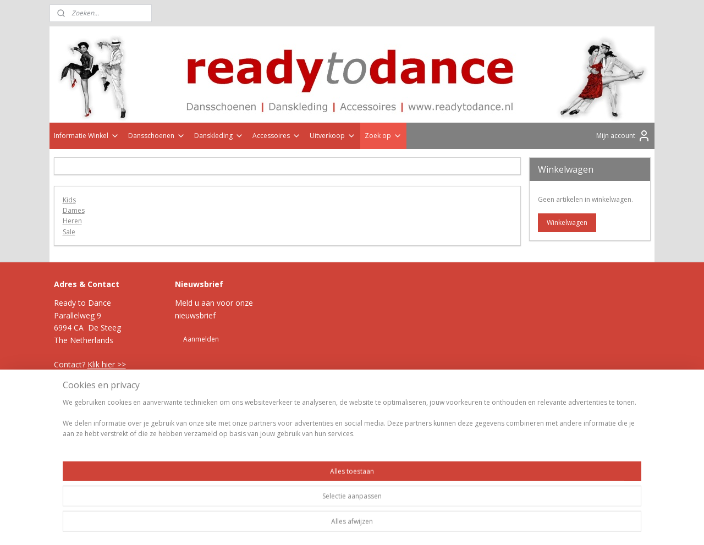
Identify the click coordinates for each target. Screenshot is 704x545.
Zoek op (383, 135)
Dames (74, 210)
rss (336, 405)
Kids (69, 200)
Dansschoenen (156, 135)
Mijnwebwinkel (474, 405)
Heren (72, 220)
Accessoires (276, 135)
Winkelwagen (567, 222)
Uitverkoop (333, 135)
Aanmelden (201, 339)
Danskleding (219, 135)
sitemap (313, 405)
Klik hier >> (106, 364)
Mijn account (623, 135)
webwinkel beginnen (378, 405)
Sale (69, 231)
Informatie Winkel (86, 135)
